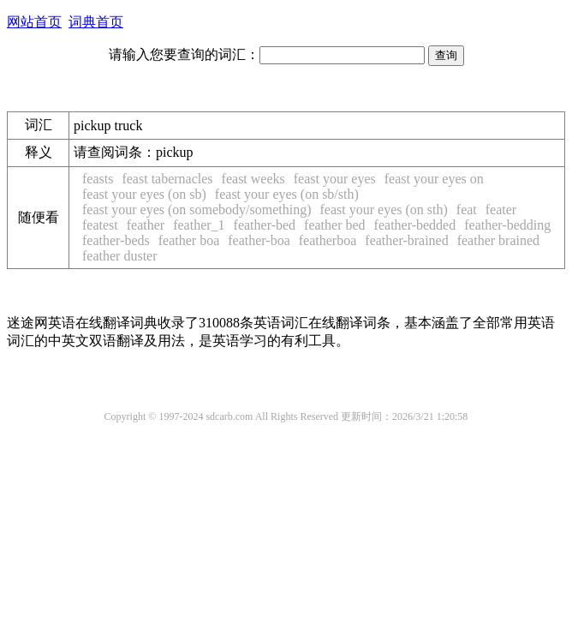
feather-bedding (507, 225)
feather (145, 225)
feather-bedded (415, 225)
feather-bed (265, 225)
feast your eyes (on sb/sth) (287, 194)
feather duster (120, 256)
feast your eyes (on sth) (384, 209)
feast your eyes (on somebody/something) (197, 209)
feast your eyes (335, 178)
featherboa (328, 240)
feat (466, 209)
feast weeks (253, 178)
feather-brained (406, 240)
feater (501, 209)
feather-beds (116, 240)
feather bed (335, 225)
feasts (97, 178)
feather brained (498, 240)
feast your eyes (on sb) (144, 194)
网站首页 (34, 22)
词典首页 (96, 22)
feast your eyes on (434, 178)
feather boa (189, 240)
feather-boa (259, 240)
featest (100, 225)
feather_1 (198, 225)
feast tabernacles (167, 178)
